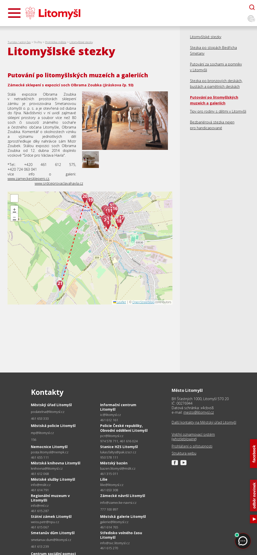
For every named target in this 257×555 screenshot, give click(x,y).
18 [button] (118, 221)
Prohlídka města (55, 42)
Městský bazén (113, 463)
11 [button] (109, 211)
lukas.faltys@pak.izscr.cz (118, 452)
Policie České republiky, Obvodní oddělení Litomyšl (124, 428)
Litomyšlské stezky (81, 42)
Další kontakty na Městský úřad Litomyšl (204, 422)
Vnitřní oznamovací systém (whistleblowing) (193, 436)
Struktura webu (184, 453)
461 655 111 (40, 457)
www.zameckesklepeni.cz (28, 178)
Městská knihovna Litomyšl (55, 463)
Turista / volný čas (19, 42)
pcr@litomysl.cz (111, 436)
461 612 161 (109, 420)
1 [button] (108, 222)
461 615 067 (40, 527)
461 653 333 (40, 418)
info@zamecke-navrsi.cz (118, 503)
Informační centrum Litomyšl (118, 407)
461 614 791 (40, 490)
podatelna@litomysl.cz (48, 412)
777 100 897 (109, 509)
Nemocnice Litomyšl (49, 446)
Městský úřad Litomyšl (51, 404)
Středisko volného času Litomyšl (121, 535)
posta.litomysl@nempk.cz (50, 452)
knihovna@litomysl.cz (47, 468)
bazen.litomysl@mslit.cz (118, 468)
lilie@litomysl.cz (111, 485)
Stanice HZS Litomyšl (119, 446)
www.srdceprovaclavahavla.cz (59, 183)
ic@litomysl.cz (110, 415)
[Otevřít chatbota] (251, 7)
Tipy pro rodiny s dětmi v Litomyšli (218, 111)
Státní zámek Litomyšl (51, 516)
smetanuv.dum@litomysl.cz (51, 540)
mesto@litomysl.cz (198, 412)
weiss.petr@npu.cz (45, 522)
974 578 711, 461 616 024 (119, 441)
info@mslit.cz (41, 485)
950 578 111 (109, 457)
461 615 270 (109, 548)
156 (33, 439)
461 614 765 (109, 527)
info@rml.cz (40, 506)
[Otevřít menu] (14, 13)
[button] (14, 198)
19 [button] (90, 200)
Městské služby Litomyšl (53, 479)
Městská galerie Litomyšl (123, 516)
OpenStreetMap (143, 302)
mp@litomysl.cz (42, 433)
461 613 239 (40, 546)
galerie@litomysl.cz (114, 522)
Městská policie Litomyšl (53, 425)
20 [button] (84, 196)
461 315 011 (109, 473)
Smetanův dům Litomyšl (53, 532)
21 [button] (59, 283)
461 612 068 (40, 473)
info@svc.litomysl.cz (115, 543)
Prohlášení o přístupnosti (192, 446)
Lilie (103, 479)
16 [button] (114, 208)
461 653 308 (109, 490)
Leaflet (119, 302)
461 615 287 (40, 511)
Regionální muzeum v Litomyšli (50, 498)
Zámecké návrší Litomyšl (122, 495)
